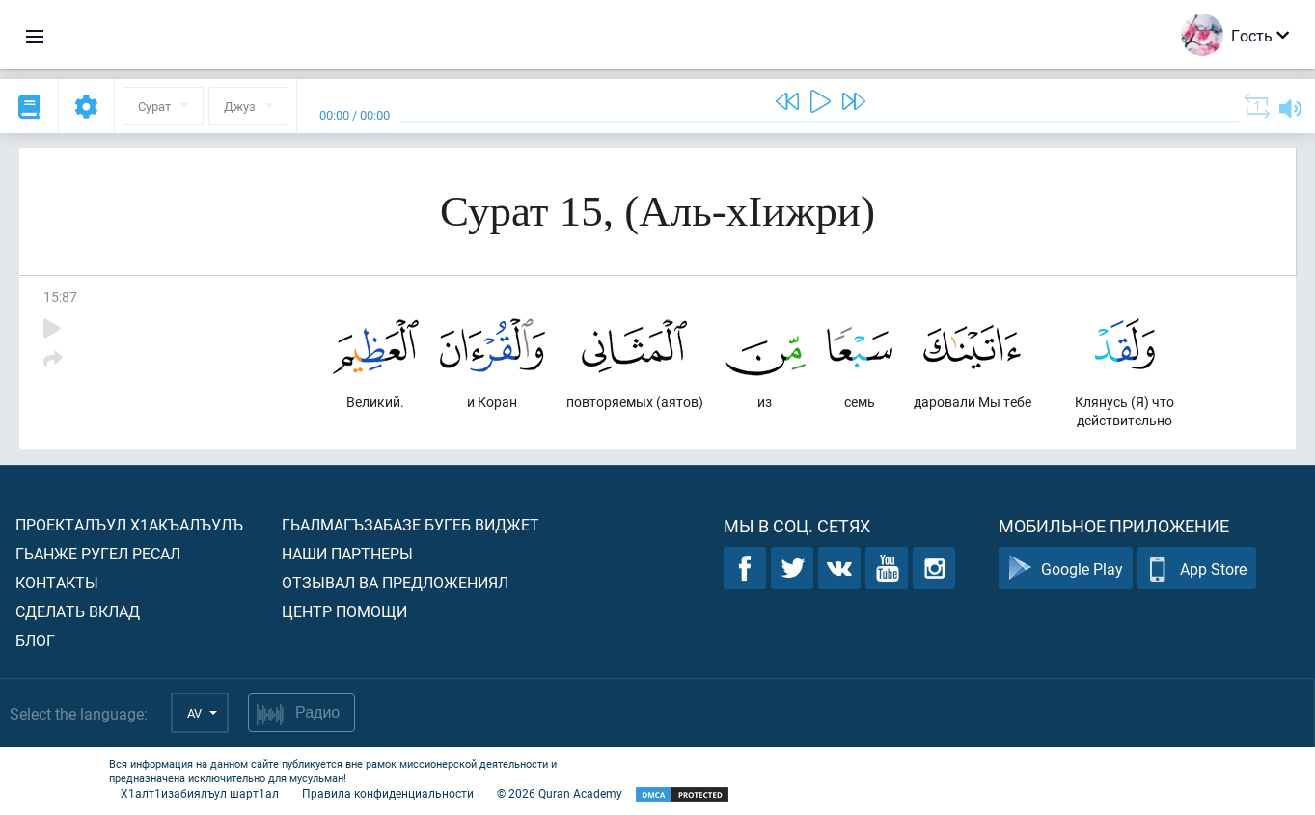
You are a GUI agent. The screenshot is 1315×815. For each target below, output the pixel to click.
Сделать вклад (77, 611)
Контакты (56, 582)
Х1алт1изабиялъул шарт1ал (200, 793)
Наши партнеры (347, 553)
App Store (1197, 569)
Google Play (1065, 569)
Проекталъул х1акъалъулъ (129, 524)
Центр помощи (344, 611)
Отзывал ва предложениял (395, 582)
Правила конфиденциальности (388, 793)
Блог (35, 640)
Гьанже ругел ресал (97, 553)
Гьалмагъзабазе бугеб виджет (410, 524)
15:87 (60, 296)
